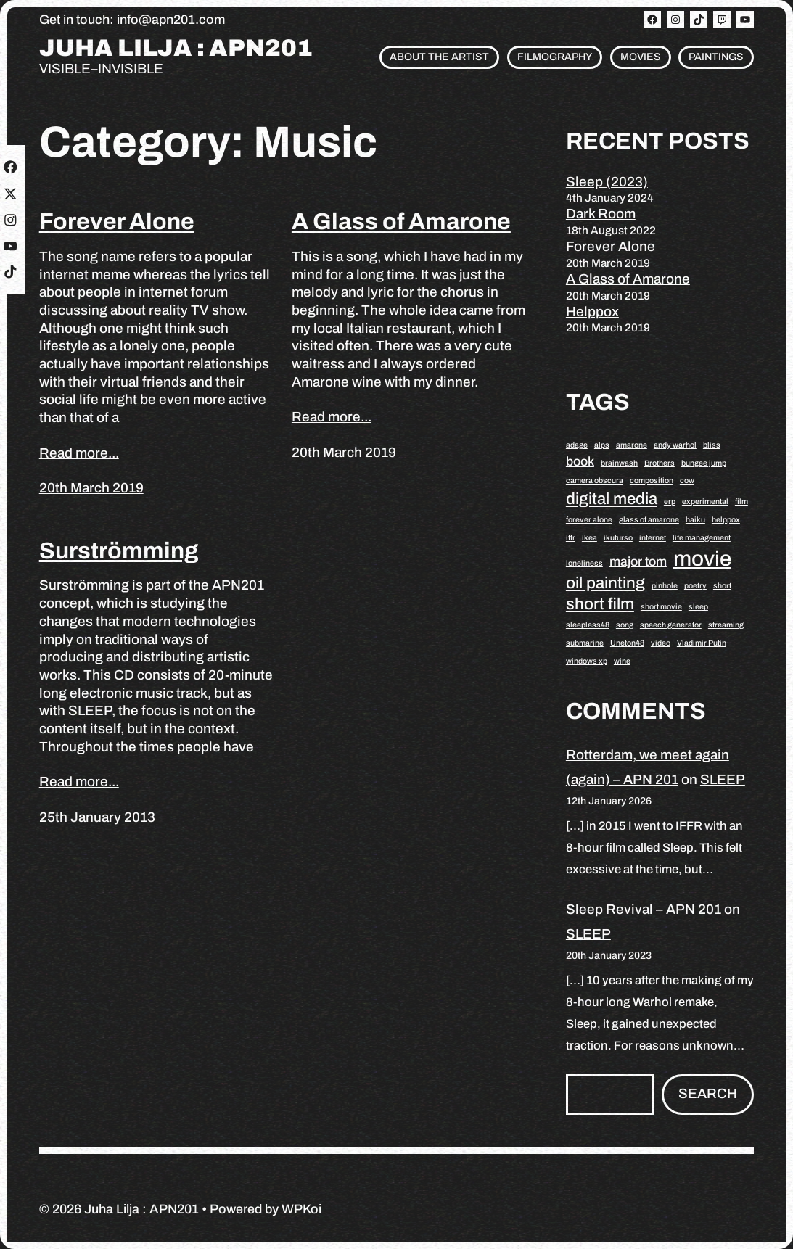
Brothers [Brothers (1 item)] (659, 463)
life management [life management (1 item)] (702, 538)
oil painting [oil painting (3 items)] (605, 583)
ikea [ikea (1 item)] (589, 538)
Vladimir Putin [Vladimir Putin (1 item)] (701, 643)
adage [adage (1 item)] (577, 445)
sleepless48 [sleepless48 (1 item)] (587, 625)
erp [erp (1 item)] (669, 502)
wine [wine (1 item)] (622, 661)
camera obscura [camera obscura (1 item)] (594, 481)
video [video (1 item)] (660, 643)
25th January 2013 (97, 817)
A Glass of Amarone (401, 221)
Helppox (592, 311)
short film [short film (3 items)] (600, 604)
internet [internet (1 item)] (652, 538)
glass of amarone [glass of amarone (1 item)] (649, 520)
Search (707, 1093)
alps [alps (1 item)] (601, 445)
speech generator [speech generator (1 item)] (671, 625)
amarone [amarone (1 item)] (631, 445)
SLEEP (722, 779)
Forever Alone (116, 221)
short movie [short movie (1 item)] (661, 607)
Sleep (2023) (607, 181)
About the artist (439, 56)
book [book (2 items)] (580, 461)
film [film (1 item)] (741, 502)
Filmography (554, 56)
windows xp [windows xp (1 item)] (586, 661)
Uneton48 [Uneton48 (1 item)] (627, 643)
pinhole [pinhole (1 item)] (665, 586)
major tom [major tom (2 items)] (638, 561)
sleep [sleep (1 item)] (698, 607)
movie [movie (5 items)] (702, 558)
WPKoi (301, 1209)
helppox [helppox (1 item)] (726, 520)
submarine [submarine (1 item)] (585, 643)
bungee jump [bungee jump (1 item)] (703, 463)
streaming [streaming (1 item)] (726, 625)
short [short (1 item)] (722, 586)
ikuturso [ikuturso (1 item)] (618, 538)
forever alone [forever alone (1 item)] (589, 520)
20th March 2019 (91, 487)
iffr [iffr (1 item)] (570, 538)
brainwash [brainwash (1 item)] (619, 463)
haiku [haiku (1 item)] (695, 520)
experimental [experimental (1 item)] (705, 502)
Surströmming (118, 551)
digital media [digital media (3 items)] (611, 499)
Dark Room (601, 213)
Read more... (79, 453)
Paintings (716, 56)
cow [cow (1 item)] (687, 481)
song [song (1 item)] (624, 625)
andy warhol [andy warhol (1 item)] (675, 445)
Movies (640, 56)
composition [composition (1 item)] (651, 481)
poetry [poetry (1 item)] (695, 586)
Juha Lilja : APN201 (176, 48)
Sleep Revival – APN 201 (643, 909)
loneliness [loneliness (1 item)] (584, 563)
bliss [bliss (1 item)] (711, 445)
